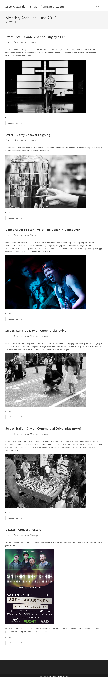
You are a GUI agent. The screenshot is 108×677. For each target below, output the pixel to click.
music (34, 235)
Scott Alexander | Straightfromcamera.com (34, 6)
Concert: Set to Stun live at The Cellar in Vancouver (42, 230)
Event (34, 42)
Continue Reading (16, 123)
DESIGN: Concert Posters (23, 530)
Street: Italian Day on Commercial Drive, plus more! (43, 428)
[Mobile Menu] (99, 6)
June (17, 22)
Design (35, 535)
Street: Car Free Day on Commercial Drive (35, 330)
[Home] (6, 22)
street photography (40, 336)
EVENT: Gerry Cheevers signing (27, 135)
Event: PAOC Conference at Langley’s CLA (35, 37)
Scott (10, 42)
